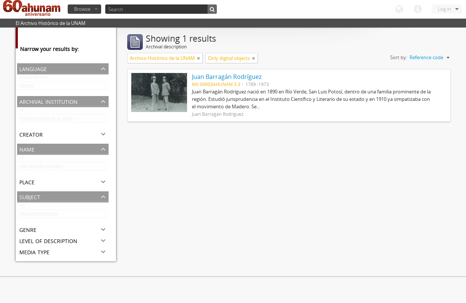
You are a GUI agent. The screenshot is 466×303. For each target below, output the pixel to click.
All (22, 111)
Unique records (33, 79)
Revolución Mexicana (39, 215)
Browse (82, 9)
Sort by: (398, 57)
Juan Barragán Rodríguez (42, 167)
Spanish (27, 87)
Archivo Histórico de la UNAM (46, 119)
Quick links (417, 9)
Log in (444, 9)
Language (399, 9)
